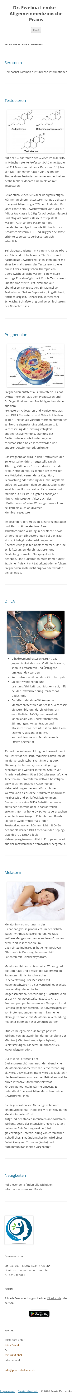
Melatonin (13, 872)
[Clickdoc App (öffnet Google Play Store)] (39, 1316)
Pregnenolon (16, 334)
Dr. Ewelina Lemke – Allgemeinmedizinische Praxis (36, 14)
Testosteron (15, 100)
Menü (36, 30)
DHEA (10, 601)
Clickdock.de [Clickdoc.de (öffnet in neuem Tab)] (54, 1298)
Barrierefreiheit (28, 1391)
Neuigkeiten (15, 1175)
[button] (39, 1314)
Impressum (7, 1391)
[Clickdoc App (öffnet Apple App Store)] (17, 1314)
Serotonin (13, 62)
